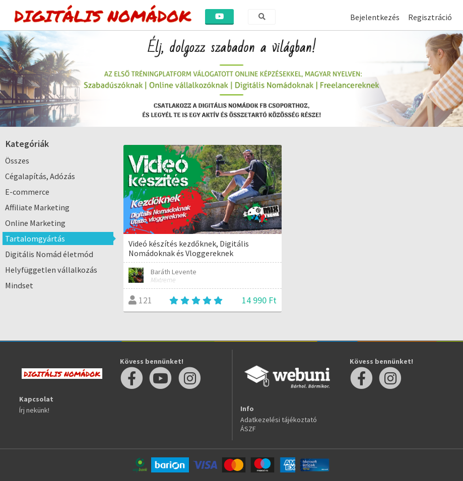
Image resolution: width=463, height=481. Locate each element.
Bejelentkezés (375, 17)
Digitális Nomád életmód (49, 254)
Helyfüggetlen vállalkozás (51, 270)
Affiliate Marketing (37, 207)
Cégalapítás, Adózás (40, 176)
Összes (17, 160)
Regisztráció (430, 17)
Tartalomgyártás (35, 238)
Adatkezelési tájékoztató (278, 419)
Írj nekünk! (34, 410)
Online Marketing (35, 223)
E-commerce (27, 192)
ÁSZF (248, 428)
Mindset (19, 285)
